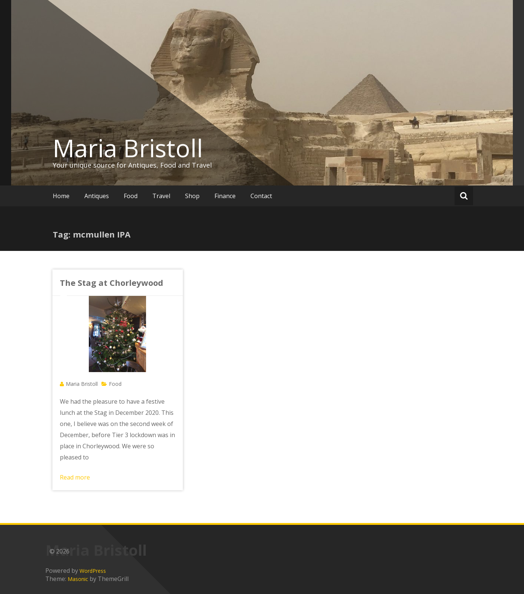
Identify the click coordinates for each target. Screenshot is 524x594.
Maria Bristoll (128, 148)
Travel (161, 196)
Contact (261, 196)
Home (61, 196)
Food (131, 196)
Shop (192, 196)
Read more (75, 477)
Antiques (96, 196)
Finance (225, 196)
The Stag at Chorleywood (111, 282)
